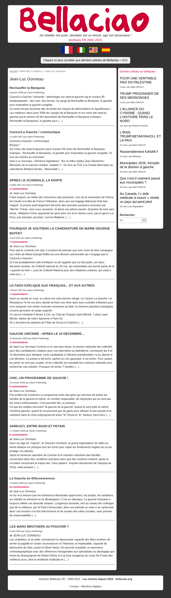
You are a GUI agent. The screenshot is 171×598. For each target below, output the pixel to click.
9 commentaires (19, 386)
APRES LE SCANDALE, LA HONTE (36, 180)
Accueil (13, 71)
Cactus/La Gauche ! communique (35, 132)
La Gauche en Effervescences (32, 478)
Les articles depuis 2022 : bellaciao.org (107, 579)
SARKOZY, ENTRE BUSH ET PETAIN (37, 426)
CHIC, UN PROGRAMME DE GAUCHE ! (39, 378)
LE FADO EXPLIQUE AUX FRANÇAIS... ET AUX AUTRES (52, 285)
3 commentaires (19, 188)
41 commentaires (19, 487)
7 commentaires (19, 242)
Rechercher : (128, 215)
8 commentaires (19, 434)
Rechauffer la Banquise (27, 88)
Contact (74, 586)
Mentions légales (91, 586)
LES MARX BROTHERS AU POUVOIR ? (39, 526)
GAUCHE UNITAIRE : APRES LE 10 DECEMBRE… (47, 333)
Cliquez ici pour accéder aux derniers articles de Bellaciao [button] (85, 60)
